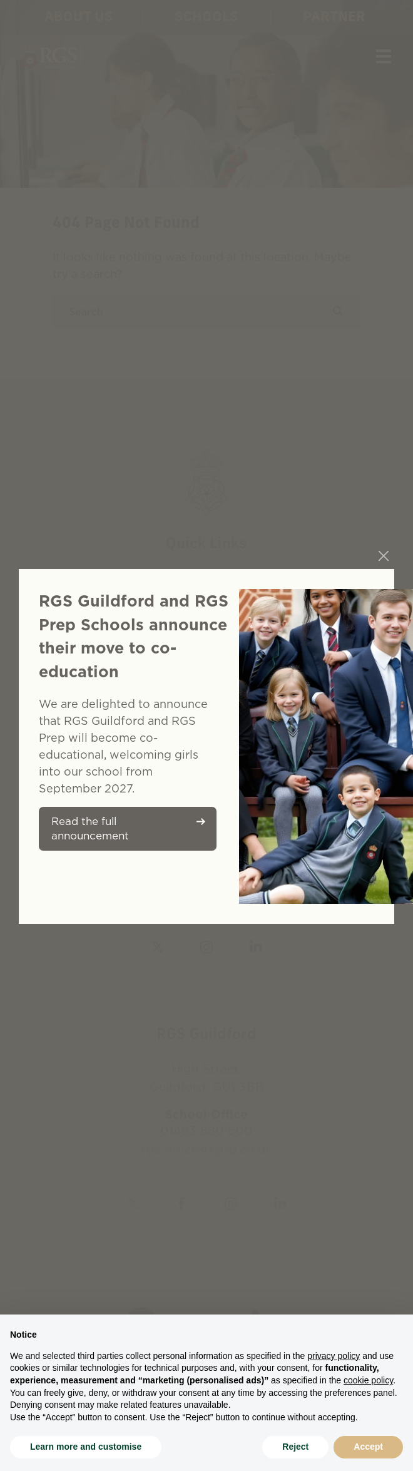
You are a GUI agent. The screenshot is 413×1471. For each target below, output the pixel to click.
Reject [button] (295, 1447)
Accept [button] (368, 1447)
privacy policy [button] (333, 1356)
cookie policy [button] (368, 1380)
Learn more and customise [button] (85, 1447)
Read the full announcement (90, 828)
